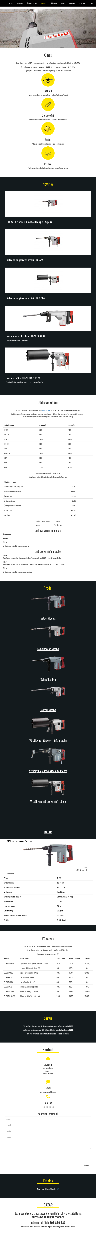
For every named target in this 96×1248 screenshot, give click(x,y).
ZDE (58, 1188)
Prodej (43, 3)
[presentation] (24, 1156)
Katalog (82, 3)
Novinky (20, 3)
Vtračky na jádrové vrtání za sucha (48, 740)
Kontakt (72, 3)
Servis (62, 3)
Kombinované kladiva (48, 649)
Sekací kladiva (48, 679)
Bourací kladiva (48, 709)
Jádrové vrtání (31, 3)
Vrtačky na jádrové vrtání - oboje (48, 801)
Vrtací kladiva (48, 618)
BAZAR (90, 3)
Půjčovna (53, 3)
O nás (11, 3)
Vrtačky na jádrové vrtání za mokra (48, 771)
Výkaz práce (46, 410)
